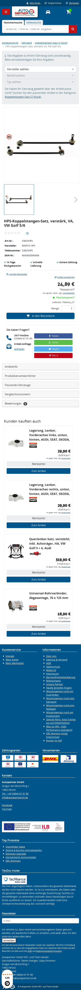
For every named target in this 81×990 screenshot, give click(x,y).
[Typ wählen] (40, 82)
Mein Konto (34, 3)
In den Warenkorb (41, 316)
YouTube (7, 809)
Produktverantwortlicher (20, 376)
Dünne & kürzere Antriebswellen (24, 850)
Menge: (55, 308)
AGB (48, 663)
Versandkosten (69, 293)
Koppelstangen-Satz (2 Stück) (51, 42)
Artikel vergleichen (65, 277)
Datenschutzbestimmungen (49, 951)
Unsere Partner (54, 684)
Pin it (53, 355)
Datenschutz (53, 666)
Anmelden (9, 940)
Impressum (52, 673)
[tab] (13, 22)
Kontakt (10, 656)
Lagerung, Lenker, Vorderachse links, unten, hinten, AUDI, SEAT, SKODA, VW (49, 435)
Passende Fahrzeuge (18, 385)
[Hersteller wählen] (40, 69)
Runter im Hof (54, 740)
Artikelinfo (11, 366)
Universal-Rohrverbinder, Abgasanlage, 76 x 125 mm (48, 595)
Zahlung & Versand (56, 659)
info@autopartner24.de (15, 797)
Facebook (7, 805)
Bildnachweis (53, 680)
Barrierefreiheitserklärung (60, 677)
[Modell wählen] (40, 75)
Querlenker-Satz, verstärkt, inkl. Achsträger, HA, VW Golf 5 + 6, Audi (49, 543)
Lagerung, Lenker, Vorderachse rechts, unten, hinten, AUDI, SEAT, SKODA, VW (49, 490)
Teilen (53, 335)
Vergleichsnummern (17, 394)
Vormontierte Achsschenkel (21, 857)
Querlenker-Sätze (15, 846)
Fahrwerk (27, 42)
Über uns (51, 656)
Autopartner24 (10, 42)
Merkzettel (72, 3)
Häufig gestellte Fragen (59, 687)
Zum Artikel (38, 471)
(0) (27, 233)
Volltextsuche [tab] (33, 22)
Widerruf (51, 670)
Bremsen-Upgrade (16, 853)
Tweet (53, 349)
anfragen (19, 349)
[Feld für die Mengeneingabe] (68, 308)
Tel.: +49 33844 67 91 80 (15, 793)
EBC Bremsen (13, 860)
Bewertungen (16, 403)
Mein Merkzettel (15, 663)
